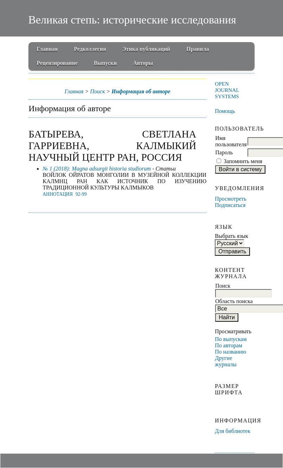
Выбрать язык (231, 236)
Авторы (143, 63)
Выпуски (105, 63)
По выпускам (230, 339)
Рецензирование (57, 63)
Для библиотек (232, 431)
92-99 (81, 194)
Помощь (225, 111)
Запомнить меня (243, 161)
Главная (47, 49)
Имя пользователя (230, 141)
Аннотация (57, 194)
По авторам (228, 345)
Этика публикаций (146, 49)
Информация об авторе (140, 91)
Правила (197, 49)
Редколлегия (90, 49)
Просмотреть (230, 199)
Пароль (224, 152)
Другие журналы (226, 361)
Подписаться (230, 205)
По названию (230, 352)
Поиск (97, 91)
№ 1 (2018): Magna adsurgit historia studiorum (97, 169)
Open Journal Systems (227, 90)
